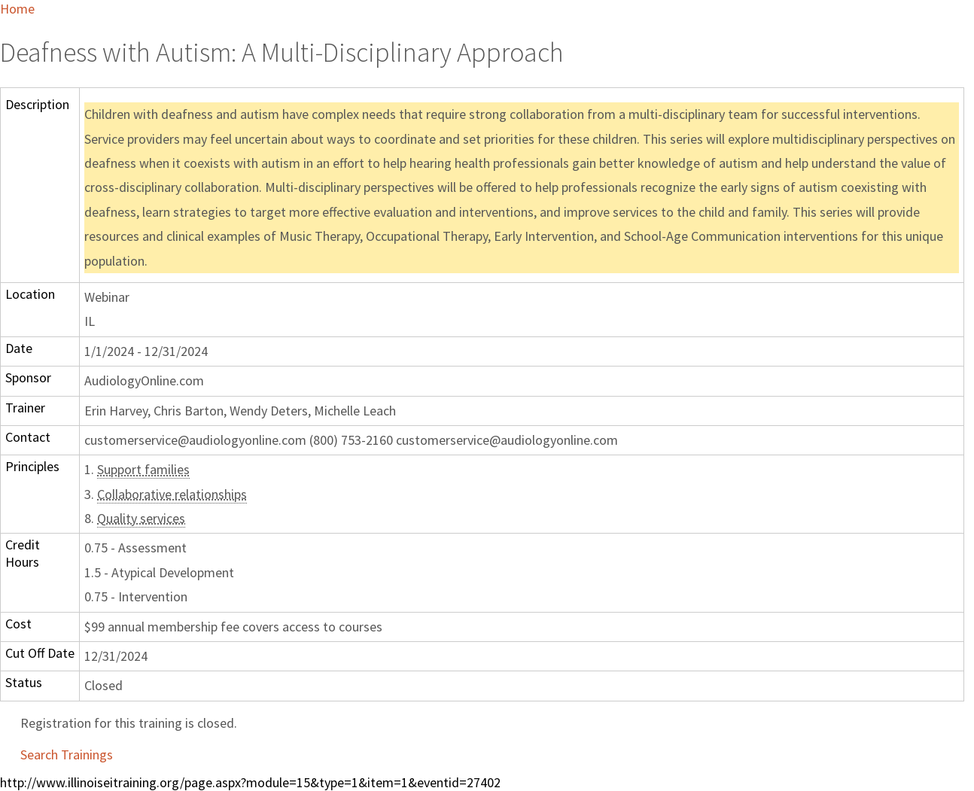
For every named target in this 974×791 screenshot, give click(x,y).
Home (17, 8)
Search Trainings (66, 754)
